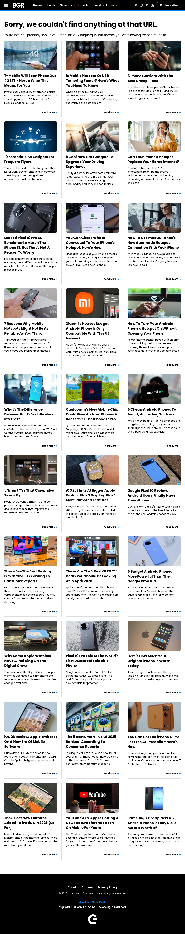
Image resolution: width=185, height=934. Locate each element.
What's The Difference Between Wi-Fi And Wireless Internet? (29, 414)
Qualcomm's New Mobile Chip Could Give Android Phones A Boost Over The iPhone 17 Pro (92, 414)
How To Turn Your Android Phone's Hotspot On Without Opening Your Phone (152, 328)
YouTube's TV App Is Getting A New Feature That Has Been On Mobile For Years (92, 823)
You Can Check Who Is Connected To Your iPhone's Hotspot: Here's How (90, 243)
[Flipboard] (147, 5)
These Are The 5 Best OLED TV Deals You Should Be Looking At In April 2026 (91, 576)
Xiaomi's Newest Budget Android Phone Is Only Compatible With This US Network (87, 330)
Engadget (64, 907)
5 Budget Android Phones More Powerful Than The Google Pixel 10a (150, 576)
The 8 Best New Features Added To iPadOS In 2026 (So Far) (29, 823)
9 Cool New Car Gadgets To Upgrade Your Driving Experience (89, 162)
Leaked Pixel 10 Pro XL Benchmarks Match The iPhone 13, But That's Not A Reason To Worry (27, 245)
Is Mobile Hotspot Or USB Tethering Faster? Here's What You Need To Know (92, 80)
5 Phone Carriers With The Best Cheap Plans (150, 78)
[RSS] (152, 5)
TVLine (91, 907)
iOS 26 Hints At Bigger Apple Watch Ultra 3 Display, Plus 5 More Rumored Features (91, 495)
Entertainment (89, 5)
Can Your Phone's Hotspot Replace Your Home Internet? (153, 159)
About (71, 887)
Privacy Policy (107, 887)
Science (66, 5)
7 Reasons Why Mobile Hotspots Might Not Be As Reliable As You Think (26, 328)
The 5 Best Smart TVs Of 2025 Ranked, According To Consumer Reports (91, 742)
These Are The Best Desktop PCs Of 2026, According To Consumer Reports (28, 576)
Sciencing (104, 907)
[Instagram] (141, 5)
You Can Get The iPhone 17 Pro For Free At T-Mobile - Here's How (153, 742)
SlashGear (120, 907)
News (37, 5)
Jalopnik (79, 907)
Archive (87, 887)
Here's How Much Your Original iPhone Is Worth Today (149, 661)
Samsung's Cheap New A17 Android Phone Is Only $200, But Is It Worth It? (152, 823)
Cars (110, 5)
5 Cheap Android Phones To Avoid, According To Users (152, 412)
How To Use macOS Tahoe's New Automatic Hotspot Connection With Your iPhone (153, 243)
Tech (51, 5)
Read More (48, 112)
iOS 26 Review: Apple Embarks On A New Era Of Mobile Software (30, 742)
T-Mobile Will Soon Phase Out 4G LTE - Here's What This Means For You (30, 80)
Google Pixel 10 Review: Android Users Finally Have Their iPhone (151, 495)
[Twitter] (135, 5)
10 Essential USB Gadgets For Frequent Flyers (29, 159)
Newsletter (169, 5)
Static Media (75, 894)
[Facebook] (130, 5)
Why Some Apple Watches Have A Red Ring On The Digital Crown (27, 661)
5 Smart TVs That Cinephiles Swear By (29, 492)
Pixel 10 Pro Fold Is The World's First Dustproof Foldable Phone (92, 661)
